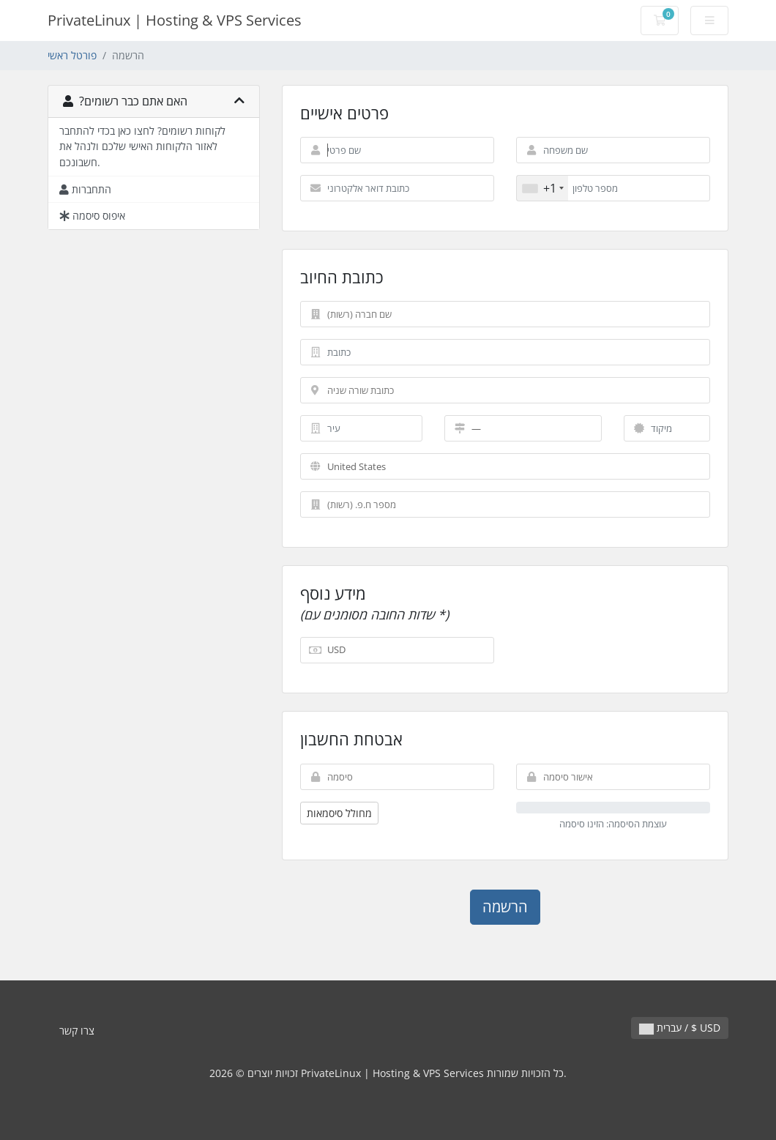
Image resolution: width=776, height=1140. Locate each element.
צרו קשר (76, 1030)
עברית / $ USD (679, 1028)
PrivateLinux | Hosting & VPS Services (175, 20)
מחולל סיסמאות (339, 813)
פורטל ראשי (72, 55)
